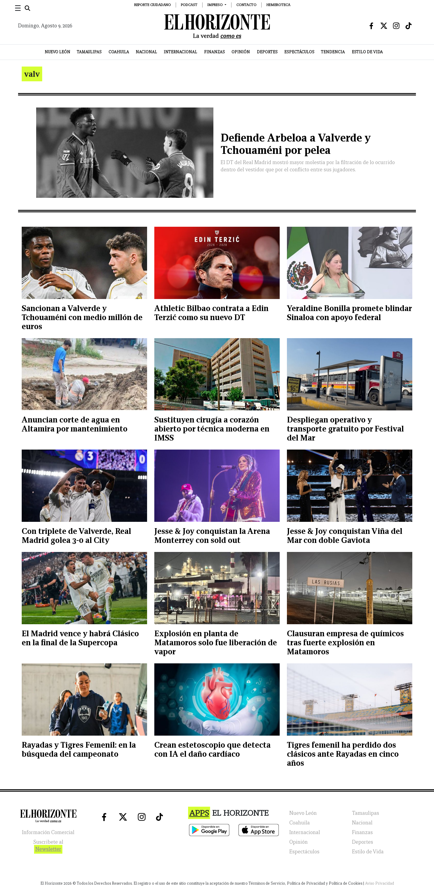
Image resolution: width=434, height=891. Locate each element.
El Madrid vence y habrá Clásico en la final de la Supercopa (80, 637)
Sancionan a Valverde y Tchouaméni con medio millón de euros (82, 317)
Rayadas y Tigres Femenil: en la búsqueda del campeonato (79, 749)
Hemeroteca (278, 4)
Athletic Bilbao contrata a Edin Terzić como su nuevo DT (211, 312)
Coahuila (118, 52)
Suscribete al (48, 846)
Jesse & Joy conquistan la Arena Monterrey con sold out (212, 535)
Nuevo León (57, 52)
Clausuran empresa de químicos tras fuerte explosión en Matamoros (345, 642)
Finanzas (214, 52)
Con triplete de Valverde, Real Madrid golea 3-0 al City (76, 535)
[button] (216, 4)
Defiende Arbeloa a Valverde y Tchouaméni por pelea (296, 144)
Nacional (146, 52)
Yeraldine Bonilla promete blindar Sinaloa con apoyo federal (349, 312)
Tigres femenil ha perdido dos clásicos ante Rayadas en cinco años (343, 754)
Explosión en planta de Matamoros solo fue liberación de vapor (215, 642)
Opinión (240, 52)
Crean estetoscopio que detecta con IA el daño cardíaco (212, 749)
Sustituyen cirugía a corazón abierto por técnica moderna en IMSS (211, 429)
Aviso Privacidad (379, 883)
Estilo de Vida (367, 52)
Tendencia (333, 52)
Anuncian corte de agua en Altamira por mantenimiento (74, 424)
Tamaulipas (89, 52)
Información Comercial (48, 832)
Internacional (180, 52)
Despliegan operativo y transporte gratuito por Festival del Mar (345, 429)
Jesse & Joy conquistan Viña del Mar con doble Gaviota (344, 535)
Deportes (267, 52)
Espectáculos (299, 52)
